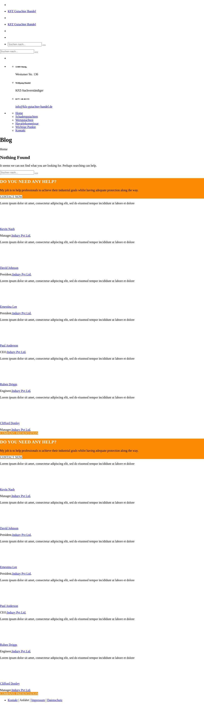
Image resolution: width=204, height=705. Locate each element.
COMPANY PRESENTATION (19, 433)
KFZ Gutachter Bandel (22, 11)
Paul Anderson (9, 345)
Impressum (38, 700)
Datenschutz (54, 700)
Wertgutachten (24, 120)
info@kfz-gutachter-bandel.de (33, 106)
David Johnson (9, 267)
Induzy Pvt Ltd (21, 235)
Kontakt (20, 130)
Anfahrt (24, 700)
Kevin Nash (7, 229)
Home (19, 113)
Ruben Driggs (8, 384)
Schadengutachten (26, 116)
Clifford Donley (10, 423)
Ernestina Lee (8, 306)
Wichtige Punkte (25, 127)
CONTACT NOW (11, 196)
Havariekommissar (27, 123)
